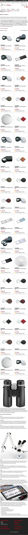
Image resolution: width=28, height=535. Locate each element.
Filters (18, 9)
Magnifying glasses (11, 10)
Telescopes (3, 9)
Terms (2, 521)
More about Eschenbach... (4, 28)
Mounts (8, 9)
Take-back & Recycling (4, 524)
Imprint (2, 522)
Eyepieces (13, 9)
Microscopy (6, 10)
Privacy (2, 523)
